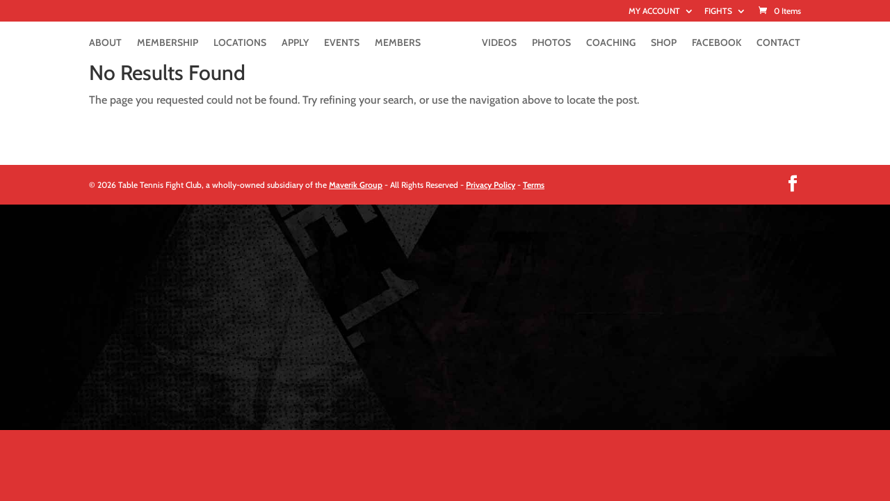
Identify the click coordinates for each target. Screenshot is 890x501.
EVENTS (341, 43)
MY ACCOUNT (654, 11)
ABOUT (105, 43)
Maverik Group (355, 185)
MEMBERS (398, 43)
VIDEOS (499, 43)
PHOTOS (551, 43)
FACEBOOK (716, 43)
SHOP (664, 43)
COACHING (611, 43)
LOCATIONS (239, 43)
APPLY (295, 43)
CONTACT (778, 43)
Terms (533, 185)
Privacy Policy (490, 185)
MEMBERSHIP (167, 43)
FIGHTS (718, 11)
